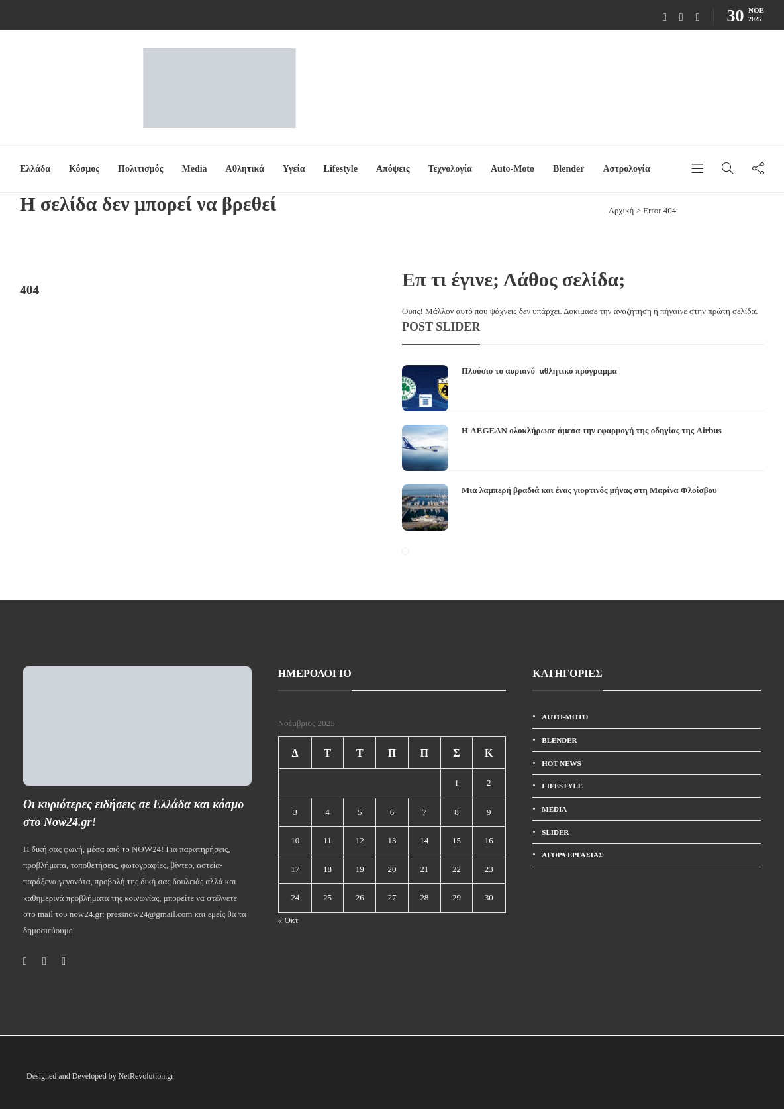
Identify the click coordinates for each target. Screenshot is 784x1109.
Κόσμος (84, 169)
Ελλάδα (35, 169)
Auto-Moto (512, 169)
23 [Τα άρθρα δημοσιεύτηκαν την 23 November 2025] (489, 869)
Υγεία (294, 169)
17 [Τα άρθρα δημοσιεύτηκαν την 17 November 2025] (295, 869)
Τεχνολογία (450, 169)
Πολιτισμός (140, 169)
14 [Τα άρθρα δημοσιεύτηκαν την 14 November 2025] (424, 840)
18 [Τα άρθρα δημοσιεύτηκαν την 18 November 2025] (327, 869)
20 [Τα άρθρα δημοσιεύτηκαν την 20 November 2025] (391, 869)
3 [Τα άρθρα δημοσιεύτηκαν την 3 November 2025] (295, 812)
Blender (568, 169)
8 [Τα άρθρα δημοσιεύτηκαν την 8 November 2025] (456, 812)
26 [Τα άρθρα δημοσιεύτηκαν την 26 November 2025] (360, 897)
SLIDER (555, 832)
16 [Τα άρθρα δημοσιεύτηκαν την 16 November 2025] (489, 840)
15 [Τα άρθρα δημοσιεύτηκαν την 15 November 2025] (456, 840)
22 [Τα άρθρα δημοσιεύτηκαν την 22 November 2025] (456, 869)
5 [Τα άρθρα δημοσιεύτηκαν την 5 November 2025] (360, 812)
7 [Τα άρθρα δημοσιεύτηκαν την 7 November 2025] (424, 812)
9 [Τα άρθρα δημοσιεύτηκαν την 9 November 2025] (489, 812)
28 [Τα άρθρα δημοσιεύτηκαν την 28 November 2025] (424, 897)
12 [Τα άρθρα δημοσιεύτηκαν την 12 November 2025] (360, 840)
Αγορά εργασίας (572, 855)
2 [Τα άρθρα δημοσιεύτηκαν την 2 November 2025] (489, 783)
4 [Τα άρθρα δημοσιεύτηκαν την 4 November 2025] (327, 812)
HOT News (561, 763)
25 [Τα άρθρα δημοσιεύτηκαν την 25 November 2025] (327, 897)
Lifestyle (341, 169)
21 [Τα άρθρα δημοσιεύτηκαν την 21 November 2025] (424, 869)
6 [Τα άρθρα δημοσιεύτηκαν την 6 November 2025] (392, 812)
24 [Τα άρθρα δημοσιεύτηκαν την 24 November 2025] (295, 897)
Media (194, 169)
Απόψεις (393, 169)
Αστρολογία (626, 169)
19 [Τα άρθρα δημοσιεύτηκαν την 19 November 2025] (360, 869)
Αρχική (621, 210)
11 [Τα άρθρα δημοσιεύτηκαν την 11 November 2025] (327, 840)
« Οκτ (288, 920)
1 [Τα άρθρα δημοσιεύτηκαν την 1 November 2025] (456, 783)
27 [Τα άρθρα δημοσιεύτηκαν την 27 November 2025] (391, 897)
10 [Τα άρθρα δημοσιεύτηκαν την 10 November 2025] (295, 840)
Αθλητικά (245, 169)
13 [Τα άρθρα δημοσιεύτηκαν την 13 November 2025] (391, 840)
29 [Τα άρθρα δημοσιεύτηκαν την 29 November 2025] (456, 897)
